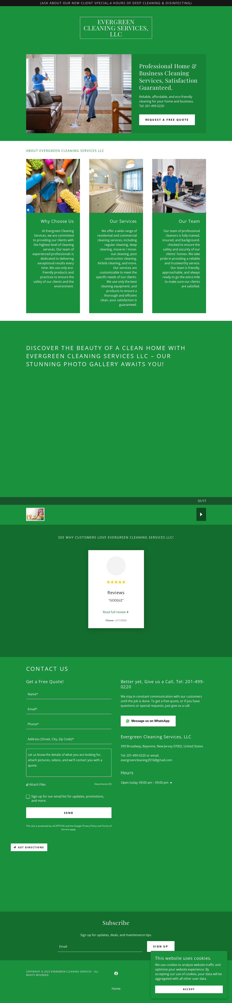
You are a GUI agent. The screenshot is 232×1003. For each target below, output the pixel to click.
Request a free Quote (167, 119)
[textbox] (68, 694)
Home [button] (116, 988)
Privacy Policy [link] (89, 826)
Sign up (160, 946)
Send (68, 813)
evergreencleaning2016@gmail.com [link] (146, 760)
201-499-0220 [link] (136, 755)
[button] (27, 784)
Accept (189, 989)
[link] (116, 35)
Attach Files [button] (37, 784)
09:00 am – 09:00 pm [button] (153, 782)
